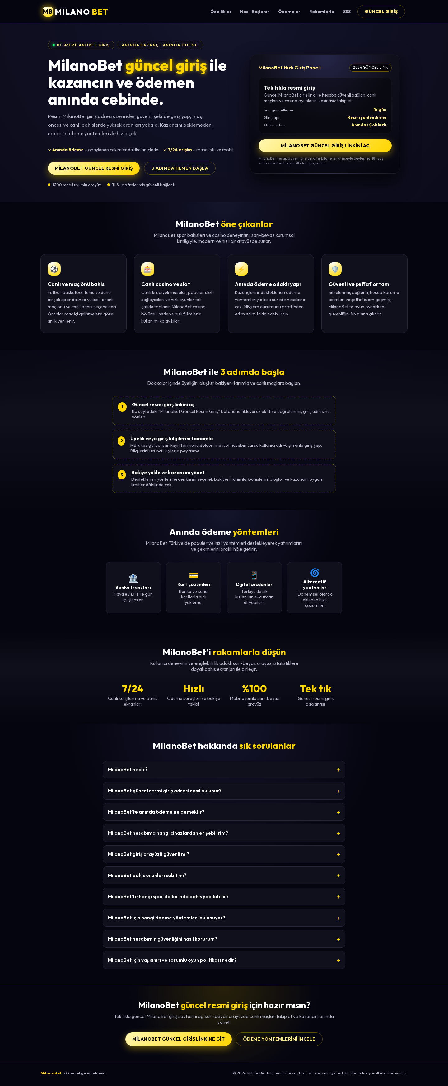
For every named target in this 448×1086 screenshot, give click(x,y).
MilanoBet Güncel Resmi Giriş (94, 168)
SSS (347, 11)
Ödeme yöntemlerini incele (279, 1039)
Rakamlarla (321, 11)
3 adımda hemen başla (180, 168)
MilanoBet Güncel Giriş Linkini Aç (325, 146)
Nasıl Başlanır (254, 11)
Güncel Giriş (381, 11)
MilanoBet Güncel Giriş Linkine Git (178, 1039)
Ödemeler (289, 11)
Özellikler (220, 11)
